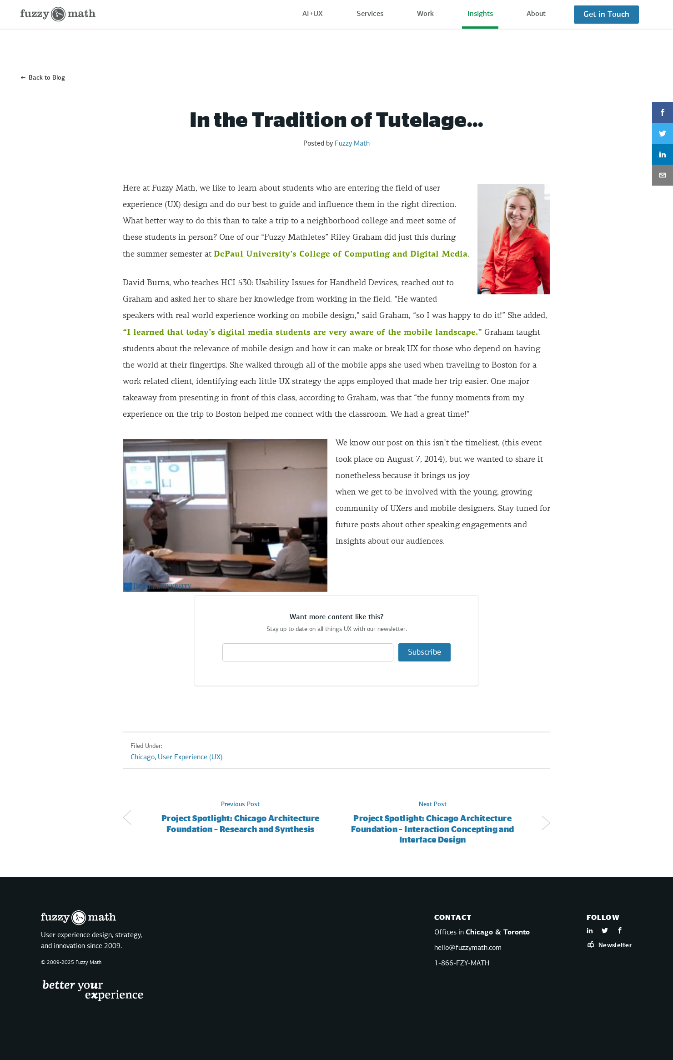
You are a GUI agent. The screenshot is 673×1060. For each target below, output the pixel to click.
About (536, 14)
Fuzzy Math (352, 143)
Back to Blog (47, 78)
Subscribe (424, 652)
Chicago (143, 757)
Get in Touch (606, 14)
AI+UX (312, 14)
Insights (480, 14)
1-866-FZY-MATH (461, 963)
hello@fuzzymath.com (468, 948)
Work (425, 14)
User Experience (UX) (190, 757)
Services (370, 14)
